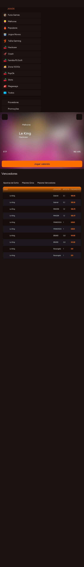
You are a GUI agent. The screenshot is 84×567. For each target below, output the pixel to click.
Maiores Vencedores (46, 183)
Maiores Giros (28, 183)
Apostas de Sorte (11, 183)
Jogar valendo (42, 164)
